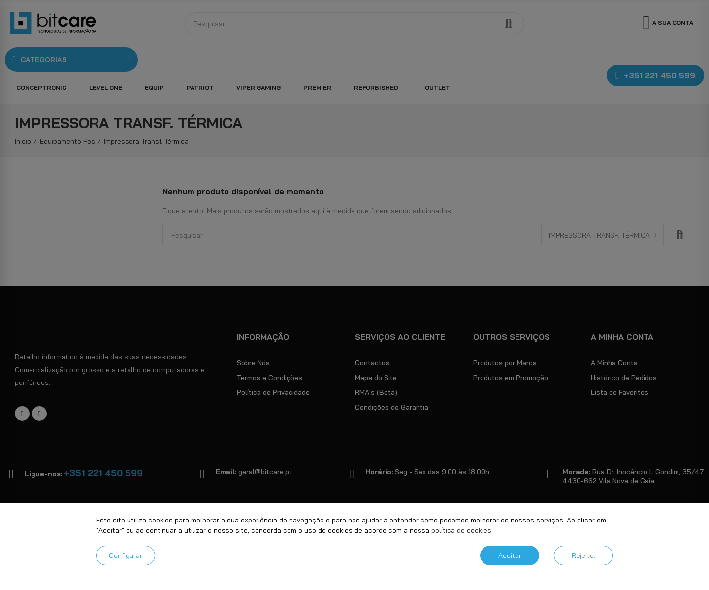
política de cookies (461, 530)
